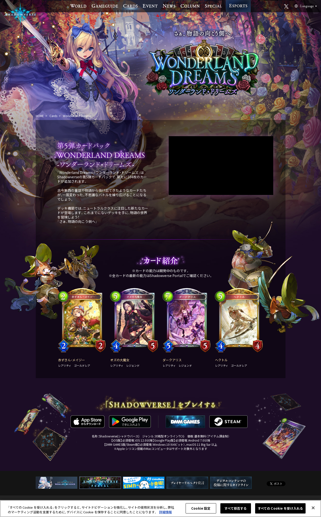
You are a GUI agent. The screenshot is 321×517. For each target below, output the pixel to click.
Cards (53, 116)
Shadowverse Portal (166, 275)
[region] (160, 508)
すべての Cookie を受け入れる (280, 508)
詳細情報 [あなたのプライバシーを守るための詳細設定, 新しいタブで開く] (165, 512)
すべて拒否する (236, 508)
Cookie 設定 (200, 508)
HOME (40, 116)
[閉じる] (313, 508)
